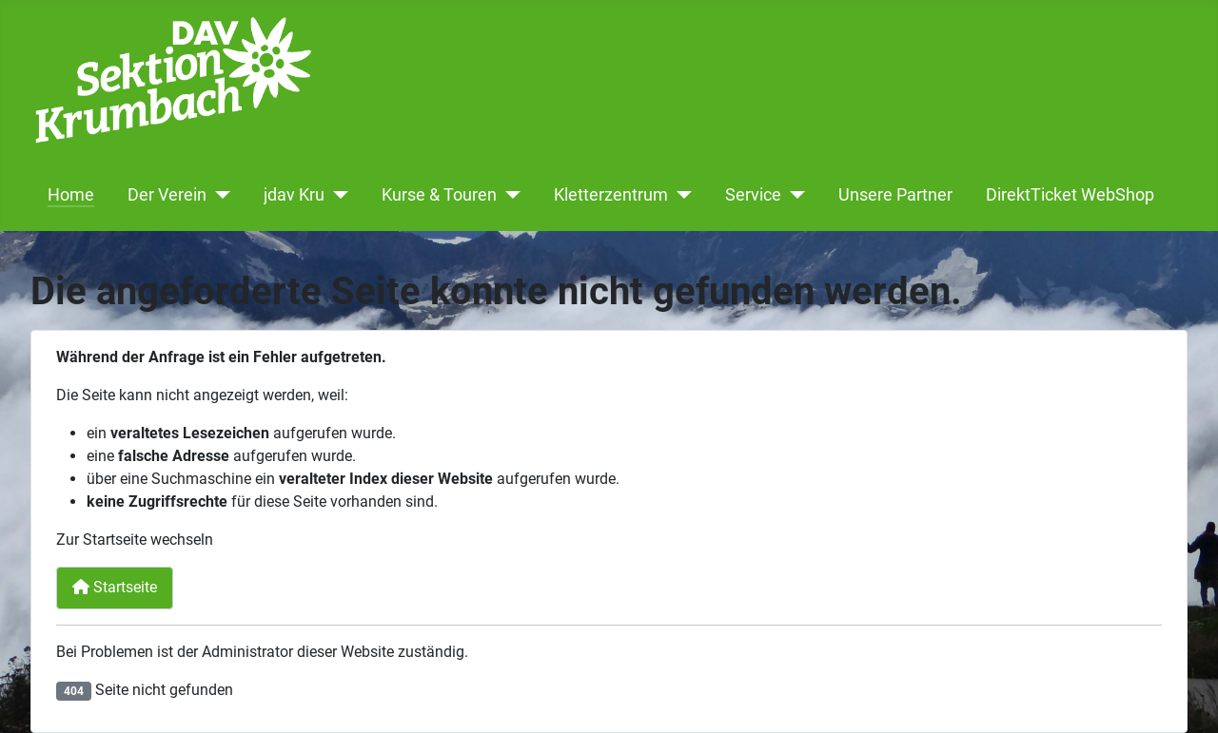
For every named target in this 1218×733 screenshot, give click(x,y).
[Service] (793, 195)
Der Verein (167, 194)
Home (71, 194)
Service (753, 194)
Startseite (114, 587)
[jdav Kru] (336, 195)
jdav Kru (294, 194)
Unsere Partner (895, 194)
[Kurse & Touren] (509, 195)
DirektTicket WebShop (1070, 194)
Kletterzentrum (611, 194)
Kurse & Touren (439, 194)
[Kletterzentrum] (680, 195)
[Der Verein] (218, 195)
